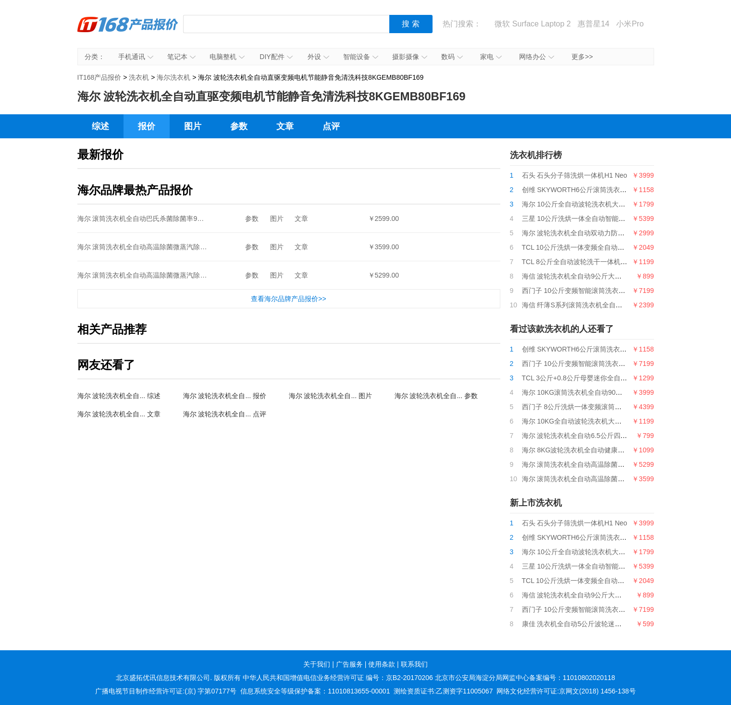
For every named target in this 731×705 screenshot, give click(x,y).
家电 (491, 57)
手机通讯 (135, 57)
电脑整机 (227, 57)
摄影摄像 (409, 57)
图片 (192, 126)
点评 (331, 126)
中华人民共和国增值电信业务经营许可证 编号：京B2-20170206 (338, 677)
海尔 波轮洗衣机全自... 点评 (224, 414)
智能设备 (360, 57)
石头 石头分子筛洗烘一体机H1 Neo (574, 175)
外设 (318, 57)
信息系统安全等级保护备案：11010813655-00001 (315, 691)
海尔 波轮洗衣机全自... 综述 (119, 396)
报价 (146, 126)
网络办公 (536, 57)
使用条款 (381, 664)
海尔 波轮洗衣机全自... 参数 (436, 396)
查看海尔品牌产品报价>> (288, 299)
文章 (285, 126)
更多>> (582, 57)
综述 (100, 126)
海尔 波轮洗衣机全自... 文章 (119, 414)
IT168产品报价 (127, 31)
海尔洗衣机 (173, 77)
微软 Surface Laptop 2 (532, 24)
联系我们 (414, 664)
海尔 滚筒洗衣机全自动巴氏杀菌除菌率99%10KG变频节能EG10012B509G (188, 218)
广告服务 (349, 664)
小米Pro (630, 24)
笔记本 (181, 57)
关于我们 (316, 664)
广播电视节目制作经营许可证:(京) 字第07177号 (165, 691)
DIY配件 (276, 57)
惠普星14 (593, 24)
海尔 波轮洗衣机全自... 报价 (224, 396)
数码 (452, 57)
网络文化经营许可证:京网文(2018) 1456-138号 (565, 691)
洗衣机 (139, 77)
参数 (239, 126)
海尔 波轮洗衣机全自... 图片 (330, 396)
